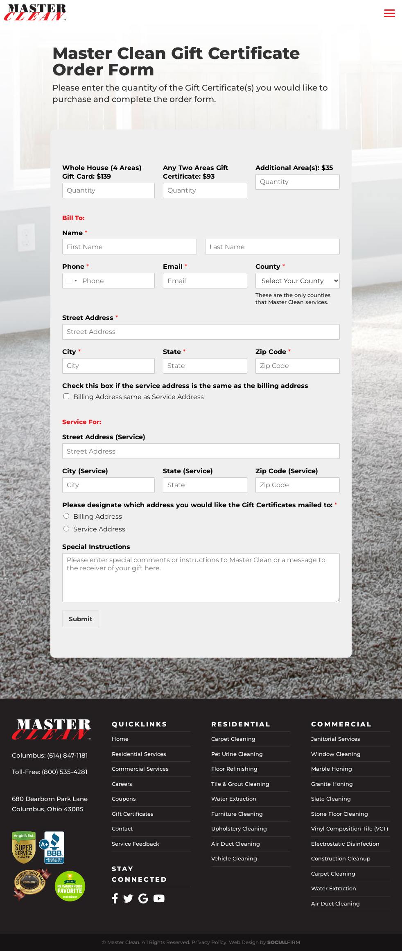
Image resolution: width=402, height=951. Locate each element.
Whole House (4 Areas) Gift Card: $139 (102, 172)
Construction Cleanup (340, 858)
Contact (122, 828)
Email (175, 266)
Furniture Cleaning (237, 813)
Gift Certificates (133, 813)
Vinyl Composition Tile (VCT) (349, 828)
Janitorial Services (335, 738)
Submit (81, 619)
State (174, 352)
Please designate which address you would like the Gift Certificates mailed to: (199, 505)
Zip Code (273, 352)
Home (120, 738)
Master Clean (123, 942)
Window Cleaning (336, 754)
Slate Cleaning (331, 798)
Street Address (90, 318)
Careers (122, 784)
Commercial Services (140, 768)
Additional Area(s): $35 (294, 168)
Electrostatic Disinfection (345, 843)
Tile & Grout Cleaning (240, 784)
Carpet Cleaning (233, 738)
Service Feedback (135, 843)
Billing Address (97, 516)
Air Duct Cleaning (235, 843)
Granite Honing (332, 784)
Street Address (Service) (103, 437)
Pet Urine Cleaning (237, 754)
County (270, 266)
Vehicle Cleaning (234, 858)
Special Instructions (96, 547)
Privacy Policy (209, 942)
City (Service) (85, 471)
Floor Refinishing (234, 768)
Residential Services (139, 754)
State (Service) (188, 471)
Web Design (244, 942)
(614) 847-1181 (67, 755)
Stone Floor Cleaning (339, 813)
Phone (75, 266)
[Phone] (108, 280)
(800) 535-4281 (65, 772)
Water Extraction (233, 798)
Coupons (124, 798)
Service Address (99, 529)
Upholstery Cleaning (239, 828)
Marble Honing (331, 768)
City (71, 352)
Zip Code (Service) (286, 471)
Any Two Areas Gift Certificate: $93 (195, 172)
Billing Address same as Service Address (138, 397)
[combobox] (70, 280)
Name (74, 233)
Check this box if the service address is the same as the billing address (185, 386)
